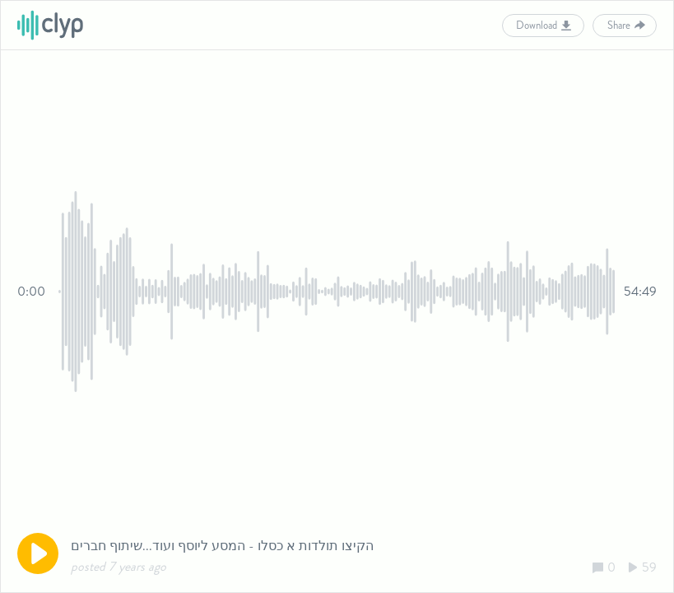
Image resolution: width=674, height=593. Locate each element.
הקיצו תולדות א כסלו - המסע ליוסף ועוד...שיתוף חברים (222, 545)
